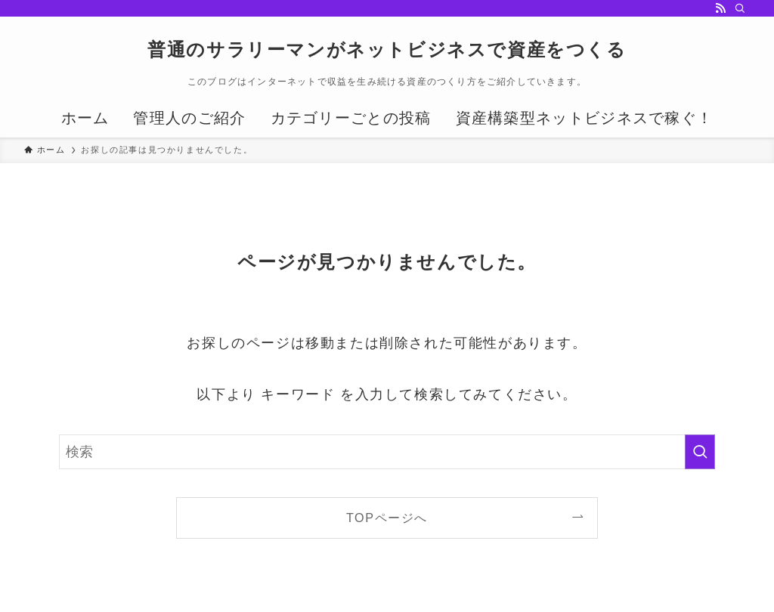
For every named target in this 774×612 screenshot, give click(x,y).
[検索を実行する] (700, 451)
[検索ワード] (387, 451)
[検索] (740, 8)
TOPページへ (387, 517)
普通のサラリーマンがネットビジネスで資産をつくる (386, 50)
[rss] (720, 8)
